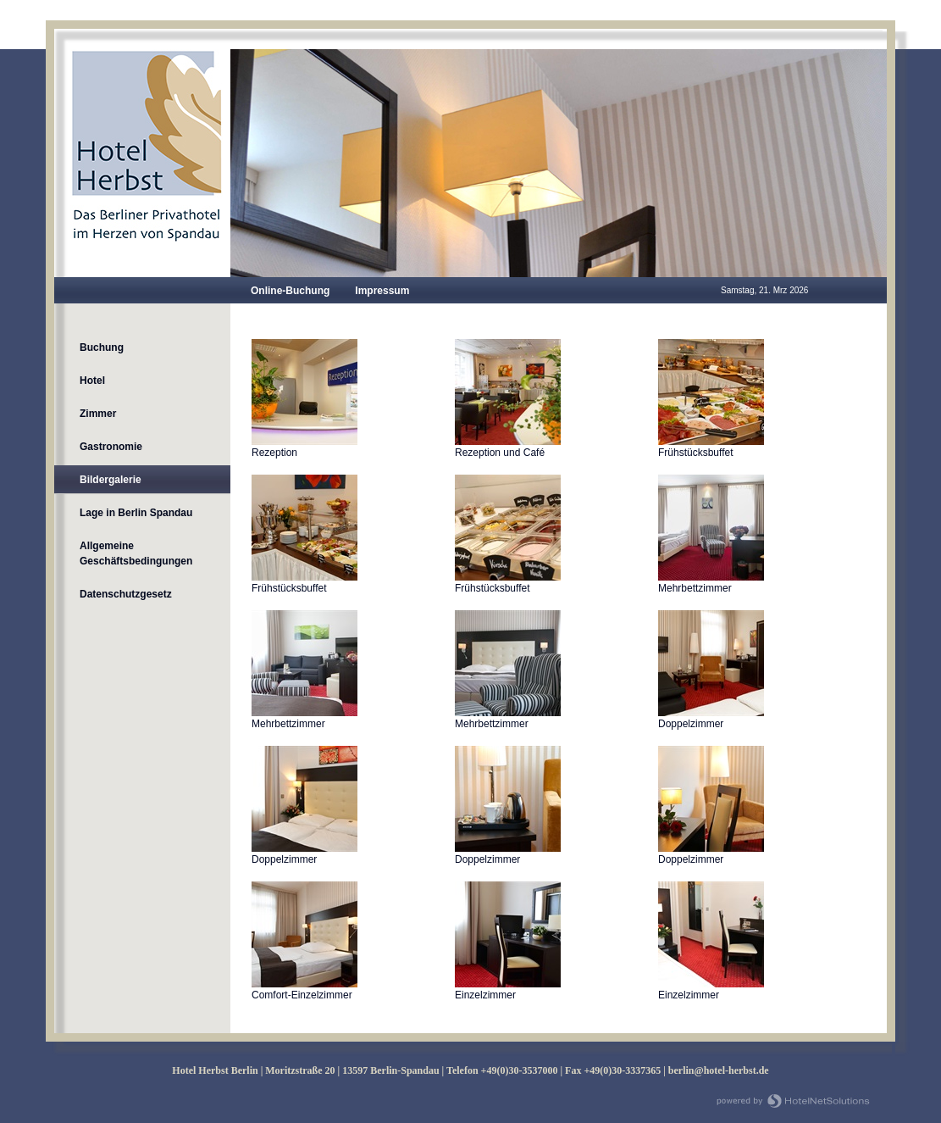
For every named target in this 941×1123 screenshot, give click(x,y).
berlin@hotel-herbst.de (718, 1070)
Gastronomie (111, 447)
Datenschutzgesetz (126, 594)
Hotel (92, 380)
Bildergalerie (110, 480)
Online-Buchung (290, 291)
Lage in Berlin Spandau (136, 513)
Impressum (382, 291)
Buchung (102, 347)
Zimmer (98, 414)
